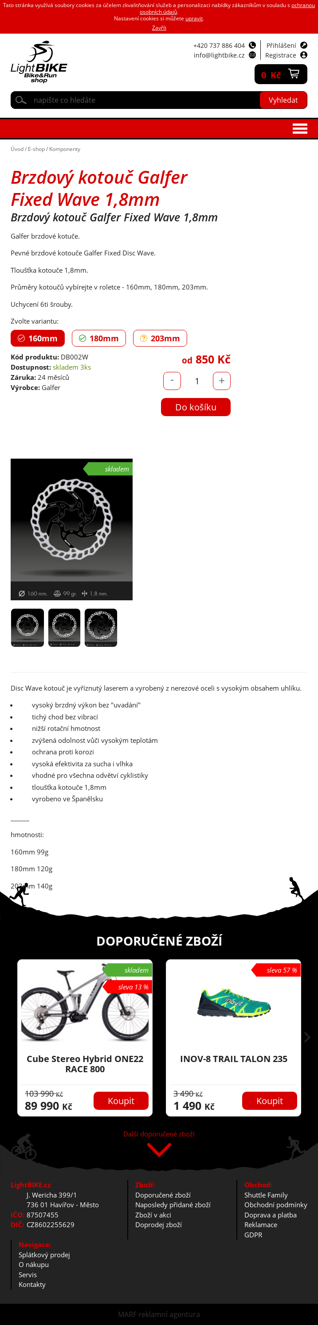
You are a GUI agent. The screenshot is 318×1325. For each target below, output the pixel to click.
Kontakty (32, 1284)
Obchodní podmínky (275, 1204)
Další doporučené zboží (159, 1134)
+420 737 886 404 (219, 45)
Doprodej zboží (158, 1224)
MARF (127, 1314)
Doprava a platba (270, 1214)
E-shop (36, 149)
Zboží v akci (153, 1214)
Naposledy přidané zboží (173, 1204)
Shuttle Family (266, 1194)
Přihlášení (281, 45)
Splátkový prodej (44, 1254)
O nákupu (34, 1264)
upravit (194, 18)
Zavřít (159, 27)
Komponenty (64, 149)
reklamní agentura (169, 1314)
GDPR (253, 1234)
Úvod (17, 149)
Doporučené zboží (163, 1194)
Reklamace (260, 1224)
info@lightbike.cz (219, 55)
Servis (28, 1274)
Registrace (280, 55)
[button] (307, 1038)
